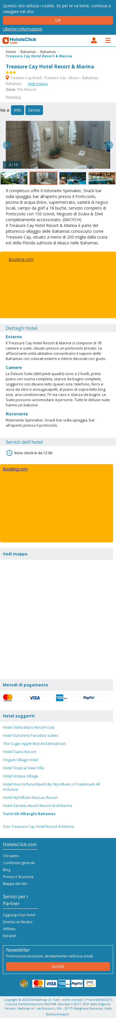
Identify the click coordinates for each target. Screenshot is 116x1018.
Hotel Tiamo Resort (19, 751)
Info (17, 110)
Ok (58, 20)
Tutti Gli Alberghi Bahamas (29, 813)
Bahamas (28, 51)
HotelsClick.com (19, 40)
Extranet (9, 935)
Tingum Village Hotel (20, 759)
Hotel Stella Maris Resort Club (29, 727)
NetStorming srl (57, 1014)
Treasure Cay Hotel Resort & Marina (39, 56)
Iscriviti (58, 966)
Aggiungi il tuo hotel (19, 914)
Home (11, 51)
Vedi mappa (38, 83)
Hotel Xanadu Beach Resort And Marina (37, 805)
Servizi (34, 110)
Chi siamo (11, 855)
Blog (6, 869)
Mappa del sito (15, 883)
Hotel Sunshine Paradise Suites (30, 735)
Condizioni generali (19, 862)
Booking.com (21, 259)
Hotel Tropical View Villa (23, 767)
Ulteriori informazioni (22, 29)
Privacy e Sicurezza (18, 876)
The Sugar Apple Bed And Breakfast (34, 743)
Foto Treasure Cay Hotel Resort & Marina (38, 826)
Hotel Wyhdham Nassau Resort (30, 797)
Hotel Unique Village (20, 776)
